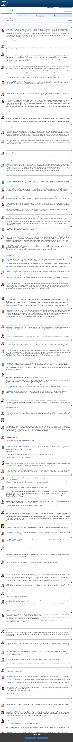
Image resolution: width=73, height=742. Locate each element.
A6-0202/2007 (12, 700)
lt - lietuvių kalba (61, 7)
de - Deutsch (51, 7)
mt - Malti (63, 7)
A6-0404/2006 (15, 147)
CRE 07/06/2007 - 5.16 (40, 15)
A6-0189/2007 (13, 111)
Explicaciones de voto (40, 16)
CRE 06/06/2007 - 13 (22, 15)
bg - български (47, 7)
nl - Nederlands (64, 7)
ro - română (67, 7)
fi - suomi (70, 7)
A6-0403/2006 (14, 127)
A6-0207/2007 (13, 177)
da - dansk (50, 7)
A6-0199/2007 (13, 625)
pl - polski (65, 7)
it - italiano (59, 7)
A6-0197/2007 (18, 407)
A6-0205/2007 (13, 255)
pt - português (66, 7)
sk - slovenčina (68, 7)
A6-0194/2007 (14, 160)
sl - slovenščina (69, 7)
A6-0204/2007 (13, 40)
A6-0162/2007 (17, 25)
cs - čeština (49, 7)
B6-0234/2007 (16, 610)
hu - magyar (62, 7)
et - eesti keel (52, 7)
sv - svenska (71, 7)
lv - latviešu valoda (60, 7)
